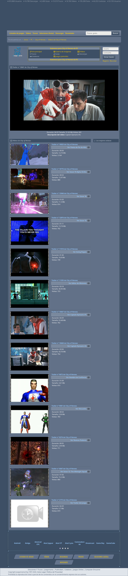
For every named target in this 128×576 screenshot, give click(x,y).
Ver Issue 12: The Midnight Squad (73, 471)
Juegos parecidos (61, 56)
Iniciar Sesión (109, 57)
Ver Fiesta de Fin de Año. (77, 147)
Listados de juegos (16, 33)
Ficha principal (36, 51)
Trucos (35, 33)
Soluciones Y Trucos (35, 569)
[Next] (117, 540)
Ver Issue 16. (82, 196)
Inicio (26, 40)
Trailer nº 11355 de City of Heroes (65, 280)
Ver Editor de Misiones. (78, 283)
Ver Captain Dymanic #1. (77, 315)
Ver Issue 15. (82, 220)
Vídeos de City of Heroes (57, 40)
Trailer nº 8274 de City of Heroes (64, 437)
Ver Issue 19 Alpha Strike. (77, 172)
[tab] (60, 548)
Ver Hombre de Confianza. (76, 377)
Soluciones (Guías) (46, 33)
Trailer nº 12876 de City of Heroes (65, 218)
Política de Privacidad (54, 572)
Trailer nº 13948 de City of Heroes (65, 193)
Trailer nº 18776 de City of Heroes (65, 169)
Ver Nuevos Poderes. (78, 440)
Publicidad (59, 569)
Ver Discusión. (81, 409)
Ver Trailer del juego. (78, 503)
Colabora (67, 569)
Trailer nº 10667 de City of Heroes (65, 312)
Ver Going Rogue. (80, 252)
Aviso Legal (41, 572)
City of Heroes (40, 40)
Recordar (113, 61)
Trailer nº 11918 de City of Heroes (65, 249)
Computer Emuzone (92, 569)
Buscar (115, 33)
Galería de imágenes (63, 51)
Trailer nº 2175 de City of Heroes (64, 500)
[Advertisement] (64, 16)
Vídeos (28, 33)
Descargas (60, 33)
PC (32, 40)
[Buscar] (98, 33)
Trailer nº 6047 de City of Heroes (64, 469)
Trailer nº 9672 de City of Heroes (64, 374)
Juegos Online (78, 569)
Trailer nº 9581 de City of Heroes (64, 406)
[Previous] (10, 540)
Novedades (69, 33)
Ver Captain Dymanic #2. (77, 346)
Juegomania (48, 569)
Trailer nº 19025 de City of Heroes (65, 144)
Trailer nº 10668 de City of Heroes (65, 343)
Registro (106, 61)
